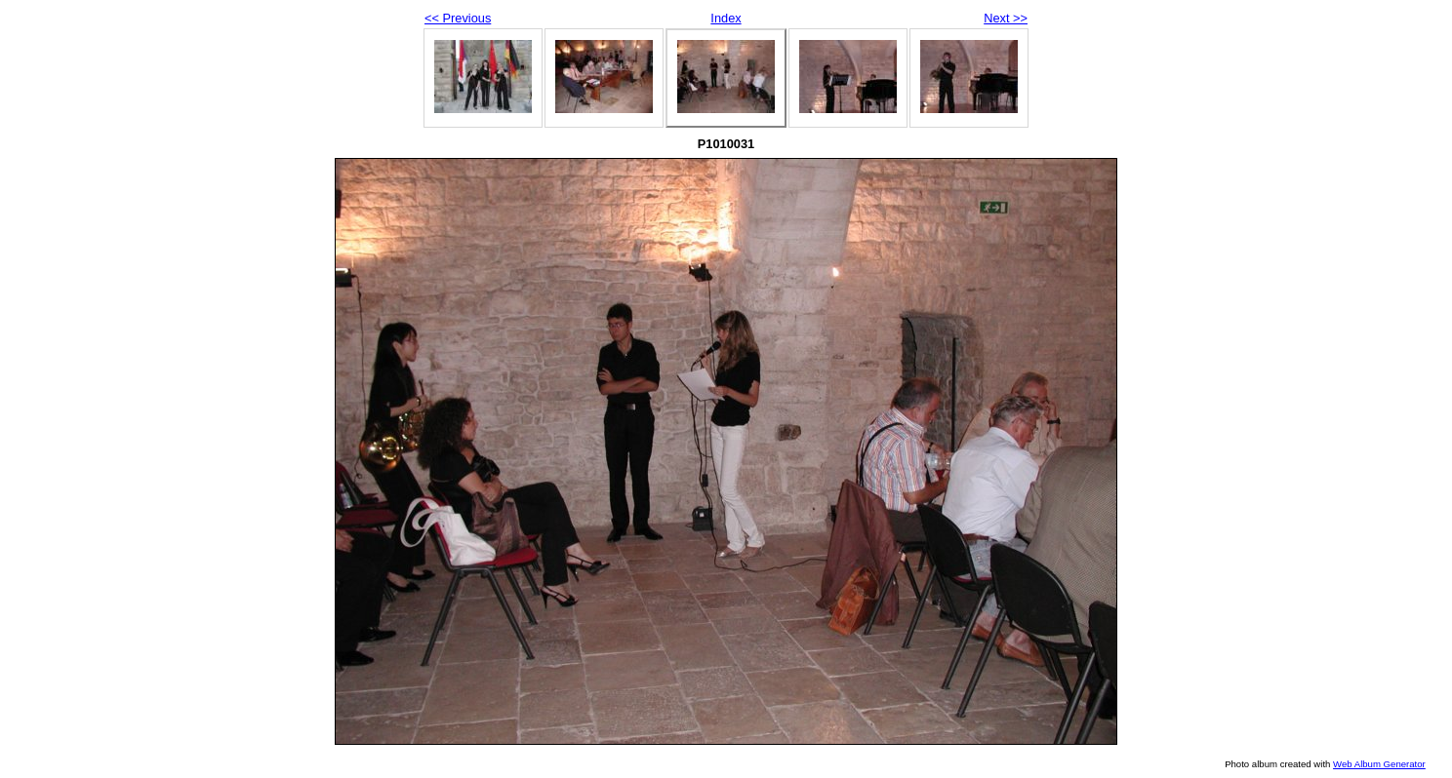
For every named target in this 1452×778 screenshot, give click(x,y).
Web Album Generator (1379, 764)
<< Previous (457, 18)
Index (725, 18)
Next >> (1006, 18)
